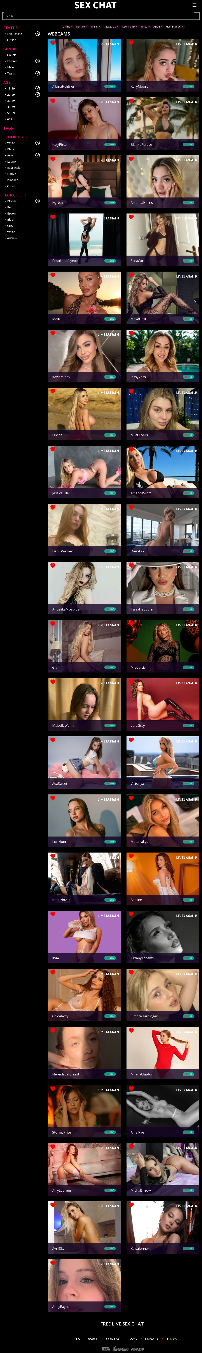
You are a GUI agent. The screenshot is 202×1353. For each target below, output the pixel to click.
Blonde (23, 201)
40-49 (11, 107)
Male (10, 67)
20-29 (23, 94)
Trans (23, 73)
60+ (9, 119)
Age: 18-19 (130, 26)
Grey (10, 226)
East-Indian (14, 168)
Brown (11, 213)
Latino (11, 161)
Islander (12, 180)
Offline (11, 40)
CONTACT (114, 1339)
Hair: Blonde (175, 26)
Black (10, 149)
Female (23, 61)
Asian (23, 155)
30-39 (11, 101)
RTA (76, 1339)
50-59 (11, 113)
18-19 (23, 88)
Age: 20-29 (111, 26)
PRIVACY (152, 1339)
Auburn (12, 238)
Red (9, 207)
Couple (11, 55)
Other (11, 186)
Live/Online (23, 33)
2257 (133, 1339)
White (23, 143)
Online (68, 26)
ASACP (93, 1339)
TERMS (171, 1339)
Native (11, 174)
